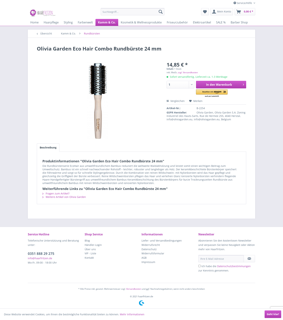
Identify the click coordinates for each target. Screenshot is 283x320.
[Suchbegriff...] (132, 11)
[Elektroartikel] (202, 22)
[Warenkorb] (245, 11)
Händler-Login (93, 245)
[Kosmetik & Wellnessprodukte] (141, 22)
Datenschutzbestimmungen (234, 266)
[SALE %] (221, 22)
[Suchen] (160, 11)
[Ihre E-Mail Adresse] (221, 258)
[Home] (34, 22)
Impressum (148, 262)
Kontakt (89, 257)
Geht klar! (273, 314)
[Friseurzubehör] (177, 22)
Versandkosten (133, 288)
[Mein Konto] (221, 11)
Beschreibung (48, 147)
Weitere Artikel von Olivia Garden (64, 197)
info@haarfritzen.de (40, 258)
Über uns (90, 249)
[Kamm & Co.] (106, 22)
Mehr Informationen (132, 314)
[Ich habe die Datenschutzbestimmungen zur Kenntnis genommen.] (199, 266)
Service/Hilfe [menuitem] (243, 3)
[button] (212, 93)
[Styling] (68, 22)
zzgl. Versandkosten (188, 72)
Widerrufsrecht (151, 245)
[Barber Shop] (239, 22)
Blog (87, 240)
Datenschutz (149, 249)
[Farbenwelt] (85, 22)
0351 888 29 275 (41, 253)
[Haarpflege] (51, 22)
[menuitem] (132, 11)
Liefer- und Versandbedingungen (162, 240)
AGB (144, 257)
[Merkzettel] (205, 11)
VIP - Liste (90, 253)
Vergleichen (176, 101)
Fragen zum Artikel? (55, 193)
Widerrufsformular (153, 253)
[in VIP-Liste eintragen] (249, 258)
